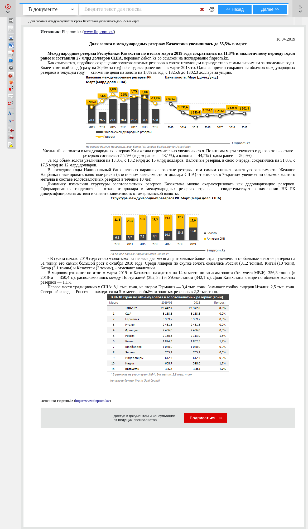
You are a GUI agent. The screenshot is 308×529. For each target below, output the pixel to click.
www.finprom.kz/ (99, 31)
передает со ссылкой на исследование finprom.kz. (168, 55)
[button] (8, 8)
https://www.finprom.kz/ (92, 401)
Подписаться (206, 418)
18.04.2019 (285, 39)
